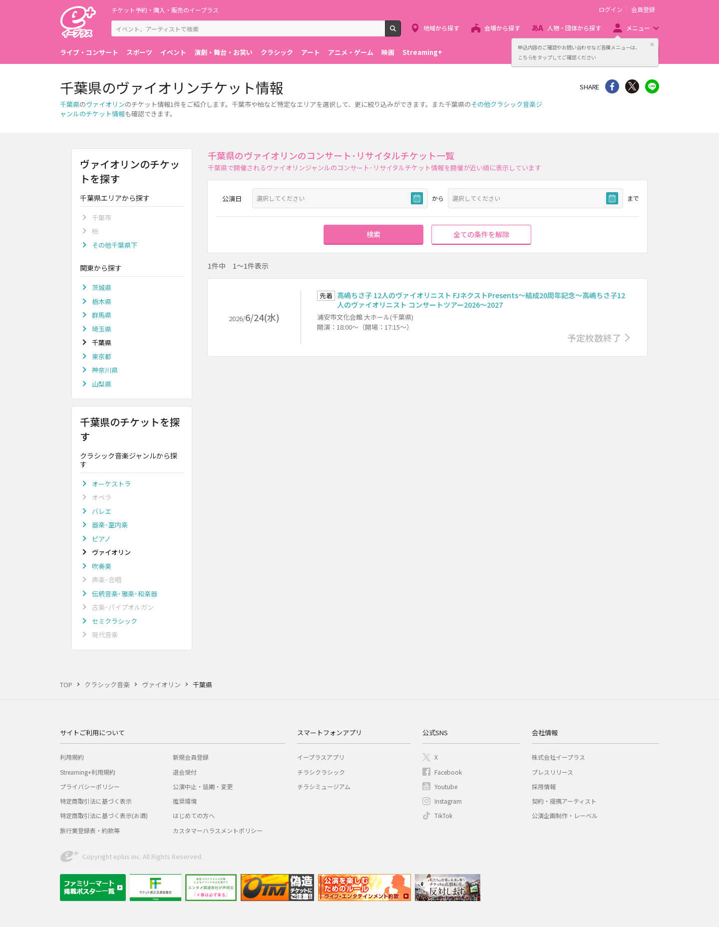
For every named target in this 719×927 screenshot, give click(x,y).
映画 (387, 52)
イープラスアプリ (321, 757)
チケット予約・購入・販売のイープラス (165, 9)
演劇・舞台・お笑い (223, 52)
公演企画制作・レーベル (565, 815)
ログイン (611, 9)
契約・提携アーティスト (564, 801)
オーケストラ (111, 483)
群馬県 (101, 315)
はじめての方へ (194, 815)
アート (310, 52)
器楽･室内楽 (110, 524)
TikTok (443, 815)
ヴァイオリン (105, 104)
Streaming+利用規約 (87, 772)
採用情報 (544, 786)
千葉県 (69, 104)
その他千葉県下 (114, 245)
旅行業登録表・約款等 (90, 830)
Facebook (448, 772)
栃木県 (101, 301)
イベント (173, 52)
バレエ (101, 511)
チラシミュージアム (324, 786)
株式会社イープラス (558, 757)
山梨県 (101, 384)
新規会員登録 (191, 757)
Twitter (632, 86)
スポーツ (139, 52)
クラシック (277, 52)
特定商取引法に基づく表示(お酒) (104, 815)
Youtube (445, 786)
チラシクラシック (321, 772)
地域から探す (441, 27)
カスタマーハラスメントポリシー (218, 830)
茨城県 (101, 287)
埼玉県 (101, 329)
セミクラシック (114, 621)
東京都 (101, 356)
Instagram (448, 801)
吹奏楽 (101, 566)
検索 (400, 32)
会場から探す (502, 27)
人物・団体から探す (574, 27)
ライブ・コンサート (89, 52)
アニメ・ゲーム (350, 52)
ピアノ (101, 538)
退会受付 (185, 772)
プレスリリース (552, 772)
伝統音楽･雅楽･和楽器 (124, 593)
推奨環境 (185, 801)
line (652, 86)
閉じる (652, 44)
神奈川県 (105, 370)
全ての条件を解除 (481, 234)
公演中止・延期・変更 (203, 786)
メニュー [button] (638, 27)
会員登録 (643, 9)
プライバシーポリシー (90, 786)
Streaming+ (422, 52)
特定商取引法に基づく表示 (96, 801)
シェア (612, 86)
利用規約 (72, 757)
